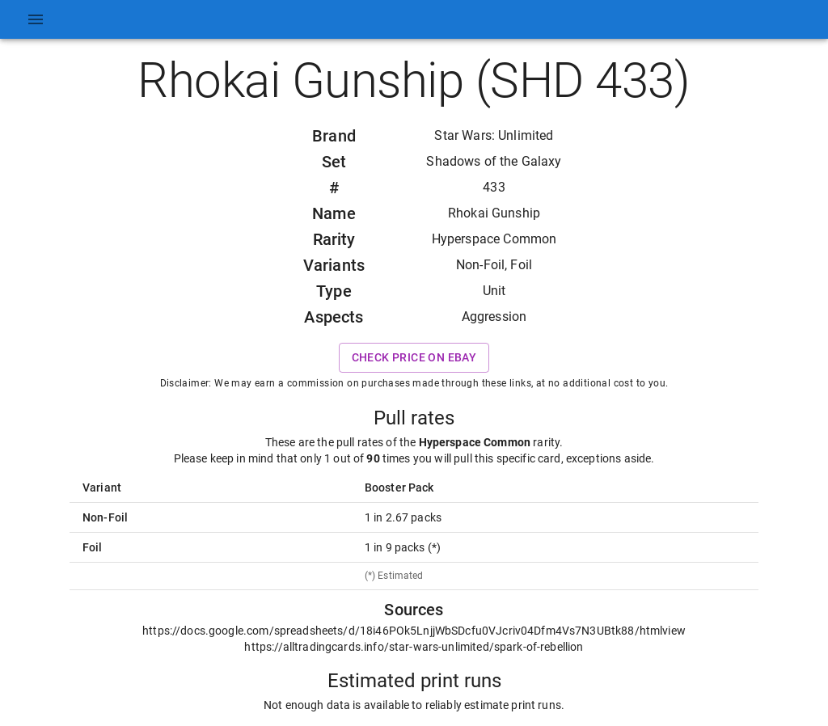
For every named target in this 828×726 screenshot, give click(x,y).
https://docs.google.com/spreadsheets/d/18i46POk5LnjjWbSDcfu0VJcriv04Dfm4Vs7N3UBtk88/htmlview (414, 630)
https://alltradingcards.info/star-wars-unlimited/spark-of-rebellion (413, 646)
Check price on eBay (414, 358)
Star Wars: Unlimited (493, 135)
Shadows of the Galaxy (493, 161)
